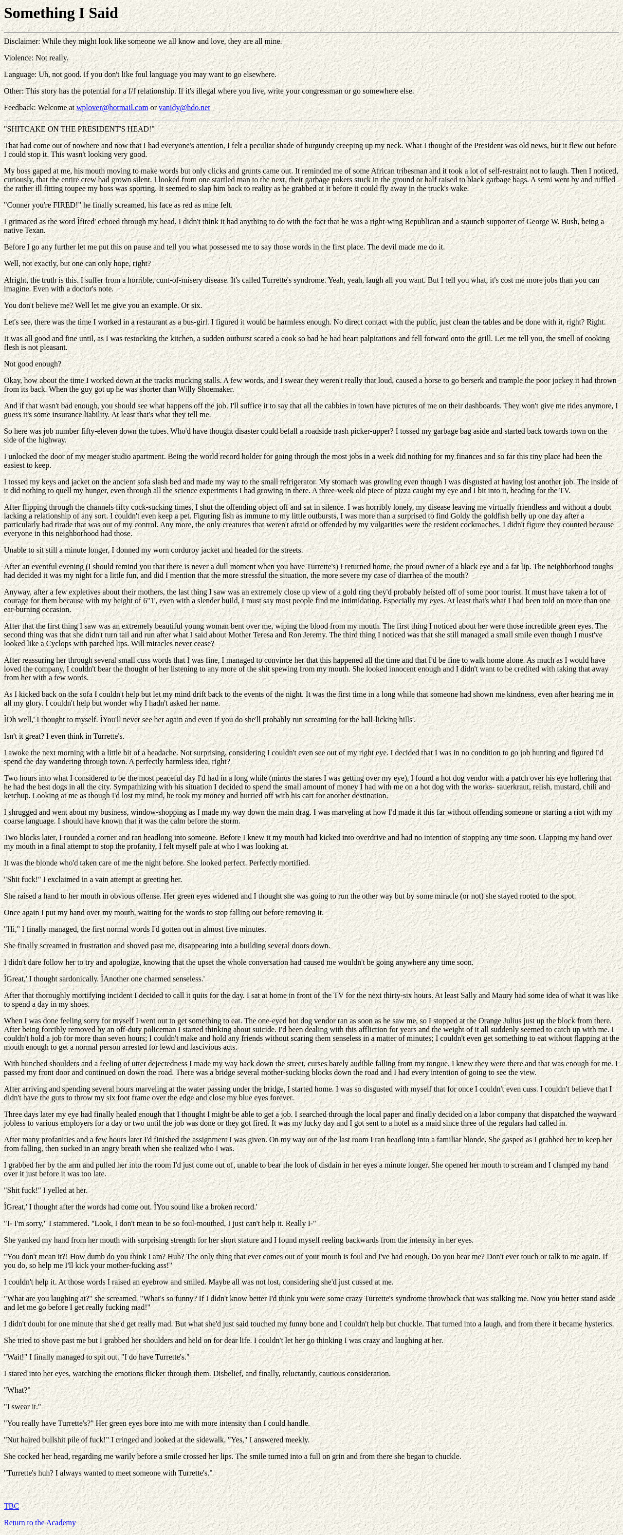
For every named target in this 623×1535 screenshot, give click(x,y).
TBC (11, 1506)
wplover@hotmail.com (112, 107)
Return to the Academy (40, 1522)
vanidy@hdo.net (184, 107)
